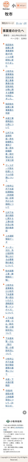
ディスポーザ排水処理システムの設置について (9, 173)
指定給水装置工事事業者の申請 (9, 108)
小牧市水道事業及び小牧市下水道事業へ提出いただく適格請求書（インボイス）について (9, 298)
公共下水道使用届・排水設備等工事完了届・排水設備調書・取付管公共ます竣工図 (9, 146)
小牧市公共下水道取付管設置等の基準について (9, 366)
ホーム (19, 23)
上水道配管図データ (9, 238)
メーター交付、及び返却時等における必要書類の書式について (9, 256)
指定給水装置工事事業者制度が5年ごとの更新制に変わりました (9, 55)
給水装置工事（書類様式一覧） (9, 275)
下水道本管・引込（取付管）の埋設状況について (9, 346)
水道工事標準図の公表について (9, 123)
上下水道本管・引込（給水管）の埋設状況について (9, 325)
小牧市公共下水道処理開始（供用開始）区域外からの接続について (9, 196)
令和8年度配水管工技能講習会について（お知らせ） (9, 398)
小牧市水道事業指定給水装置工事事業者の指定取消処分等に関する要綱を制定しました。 (9, 85)
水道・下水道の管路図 (9, 382)
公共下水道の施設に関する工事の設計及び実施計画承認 (9, 221)
